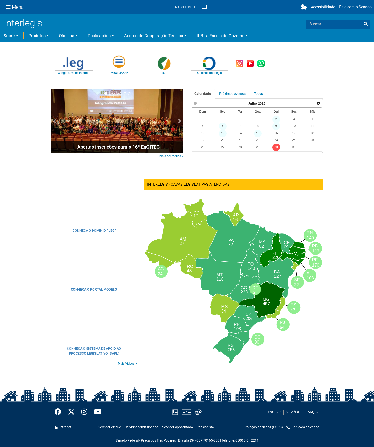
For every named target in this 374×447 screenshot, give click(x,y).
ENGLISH (275, 412)
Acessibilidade (323, 7)
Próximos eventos (232, 94)
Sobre (9, 35)
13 (222, 133)
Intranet (63, 427)
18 (312, 133)
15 (258, 133)
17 (294, 133)
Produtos (37, 35)
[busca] (365, 24)
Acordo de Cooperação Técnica (153, 35)
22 (258, 140)
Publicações (99, 35)
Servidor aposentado (177, 427)
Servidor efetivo (109, 427)
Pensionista (205, 427)
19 (202, 140)
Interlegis (23, 23)
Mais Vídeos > (127, 363)
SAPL (164, 73)
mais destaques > (171, 156)
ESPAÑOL (293, 412)
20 (222, 140)
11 (312, 126)
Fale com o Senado (355, 7)
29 (258, 147)
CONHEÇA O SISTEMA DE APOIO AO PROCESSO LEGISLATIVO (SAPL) (94, 351)
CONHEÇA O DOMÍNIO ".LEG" (94, 230)
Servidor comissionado (141, 427)
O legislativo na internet (73, 73)
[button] (305, 7)
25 (312, 140)
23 (276, 140)
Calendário (202, 94)
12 (202, 133)
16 (276, 133)
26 (202, 147)
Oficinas (66, 35)
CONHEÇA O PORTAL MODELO (94, 289)
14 (240, 133)
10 (294, 126)
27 (222, 147)
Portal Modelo (119, 73)
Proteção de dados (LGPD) (263, 427)
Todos (258, 94)
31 (294, 147)
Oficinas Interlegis (209, 73)
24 (294, 140)
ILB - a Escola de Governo (220, 35)
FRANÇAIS (311, 412)
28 (240, 147)
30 (276, 147)
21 (240, 140)
